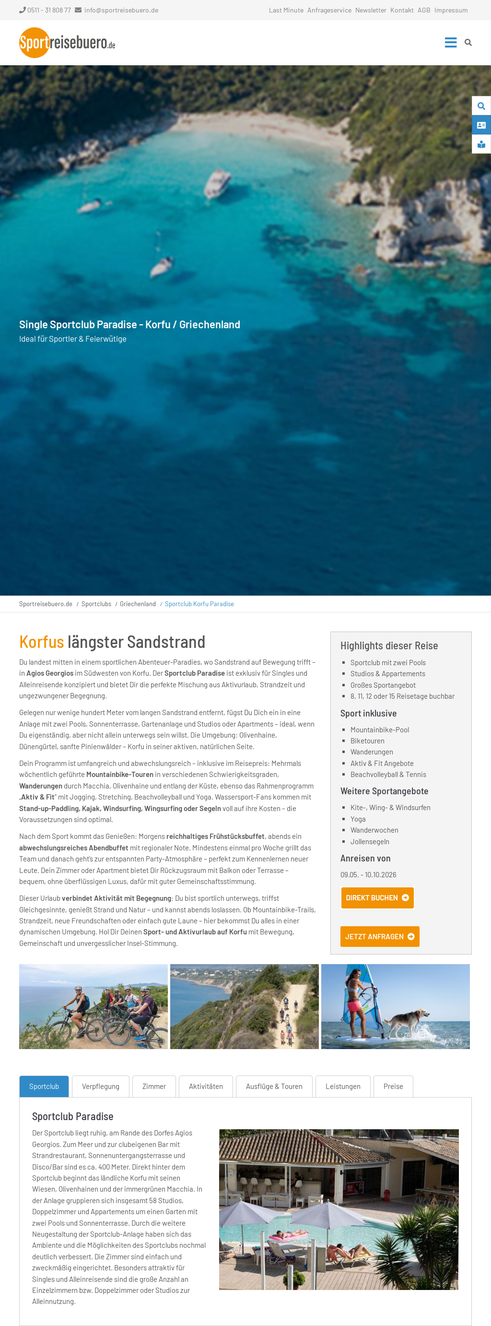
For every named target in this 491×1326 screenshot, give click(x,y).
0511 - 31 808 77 (45, 10)
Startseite (67, 42)
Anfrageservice (329, 10)
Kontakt (402, 10)
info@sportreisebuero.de (121, 10)
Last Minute (286, 10)
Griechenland (138, 604)
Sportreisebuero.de (45, 604)
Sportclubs (96, 604)
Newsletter (370, 10)
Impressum (451, 10)
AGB (424, 10)
